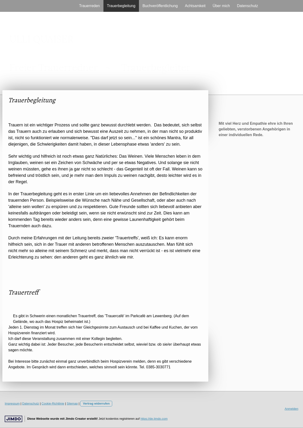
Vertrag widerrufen (96, 403)
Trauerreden (89, 6)
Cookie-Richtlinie (52, 403)
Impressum (12, 403)
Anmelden (291, 408)
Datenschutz (247, 6)
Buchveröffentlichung (160, 6)
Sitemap (72, 403)
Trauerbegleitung (121, 6)
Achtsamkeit (195, 6)
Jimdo (13, 419)
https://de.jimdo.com (154, 418)
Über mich (221, 6)
